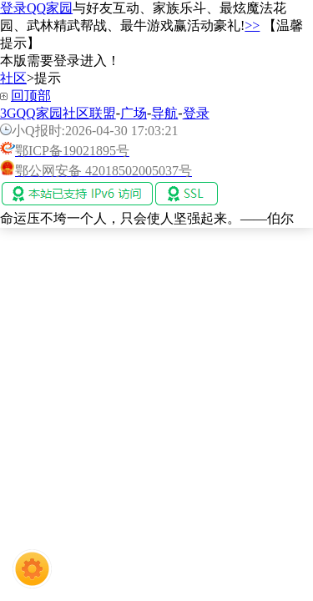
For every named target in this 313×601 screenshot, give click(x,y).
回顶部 (31, 95)
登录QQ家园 (36, 8)
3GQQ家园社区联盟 (58, 113)
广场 (133, 113)
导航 (164, 113)
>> (252, 25)
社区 (13, 78)
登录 (196, 113)
